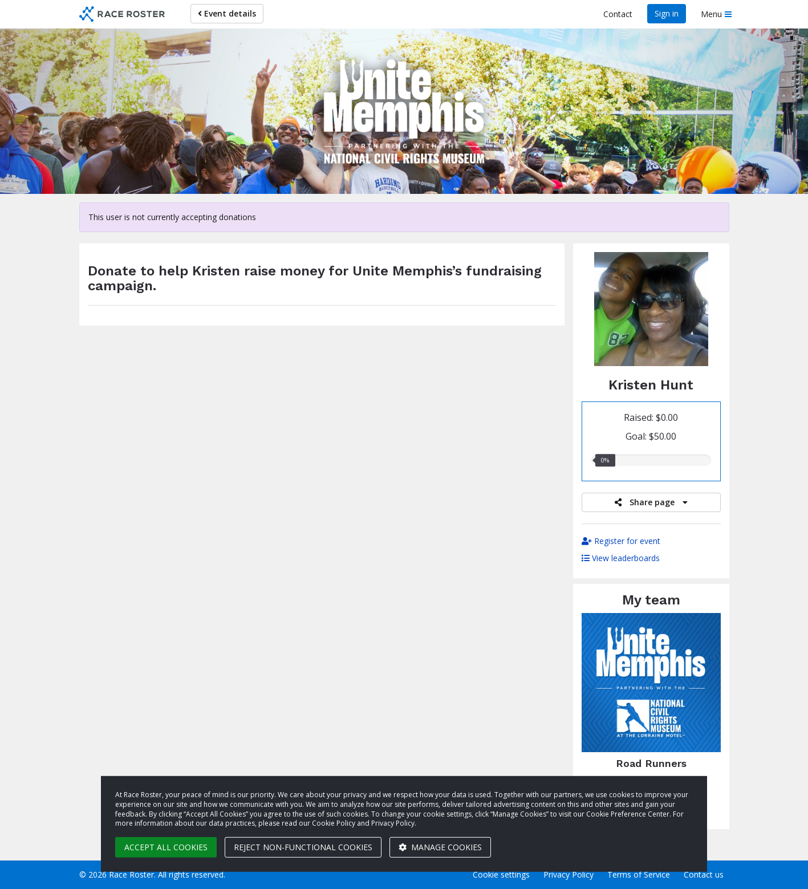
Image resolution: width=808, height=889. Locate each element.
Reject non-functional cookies (303, 847)
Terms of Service (638, 874)
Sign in (667, 13)
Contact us (704, 874)
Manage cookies (440, 847)
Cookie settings (501, 874)
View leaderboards (621, 558)
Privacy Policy (568, 874)
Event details (227, 13)
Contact (617, 14)
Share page (651, 502)
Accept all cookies (166, 847)
